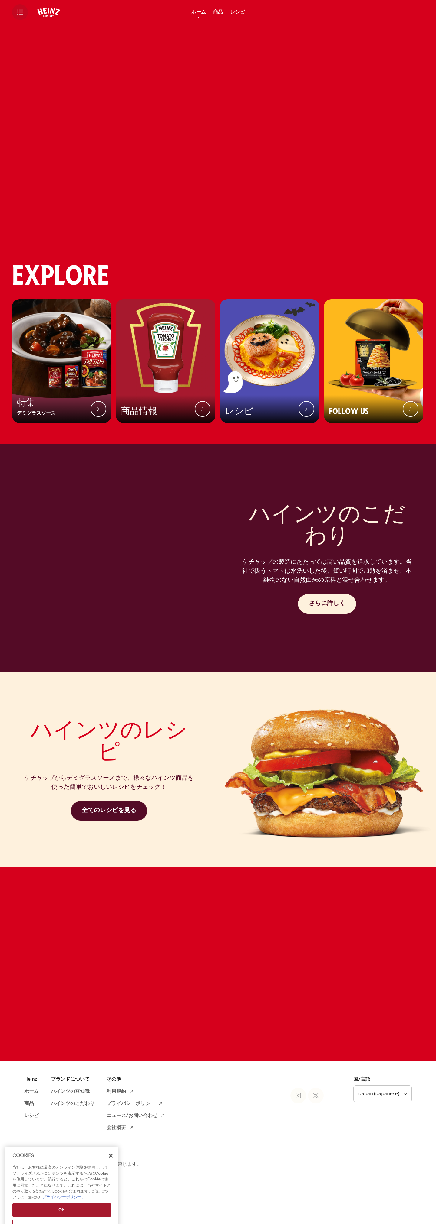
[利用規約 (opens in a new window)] (120, 1125)
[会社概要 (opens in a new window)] (120, 1162)
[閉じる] (110, 1175)
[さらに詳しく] (327, 638)
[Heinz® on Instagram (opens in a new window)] (298, 1130)
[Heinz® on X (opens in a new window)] (316, 1130)
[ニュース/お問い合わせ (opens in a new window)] (136, 1150)
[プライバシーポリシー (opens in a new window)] (135, 1137)
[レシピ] (237, 12)
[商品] (218, 12)
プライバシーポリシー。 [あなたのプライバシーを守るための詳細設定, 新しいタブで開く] (64, 1217)
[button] (20, 12)
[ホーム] (198, 12)
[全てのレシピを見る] (109, 845)
